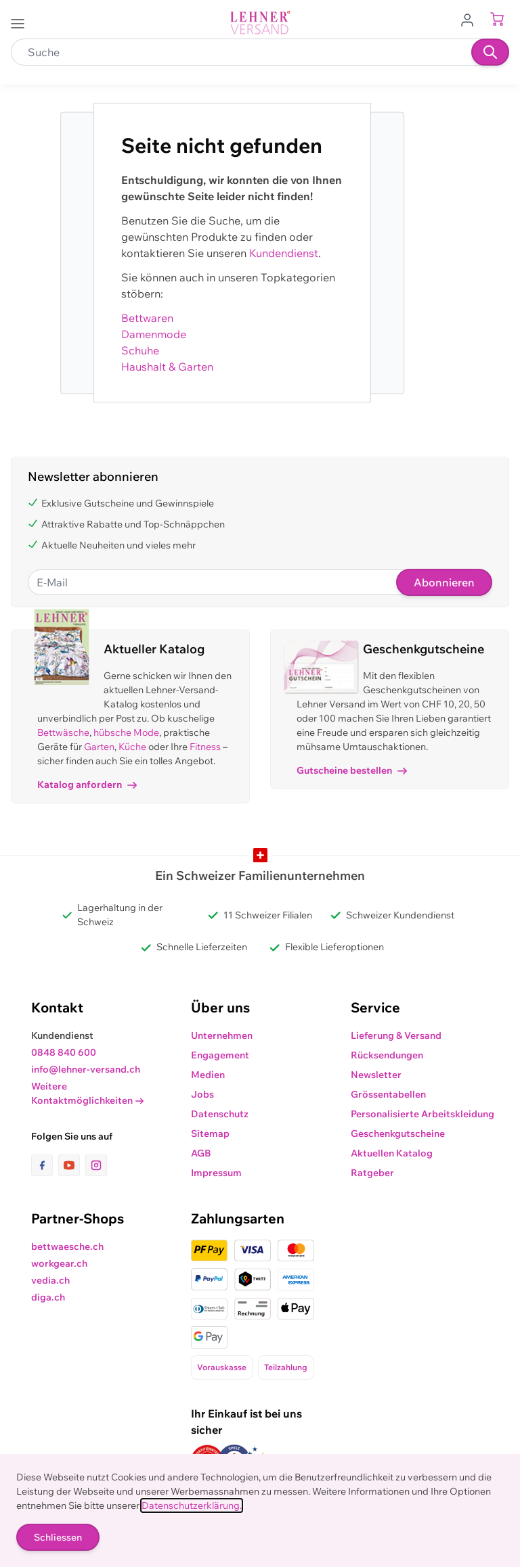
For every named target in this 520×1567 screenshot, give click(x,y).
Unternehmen (222, 1035)
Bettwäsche (63, 732)
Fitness (205, 747)
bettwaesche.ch (67, 1246)
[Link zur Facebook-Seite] (44, 1165)
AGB (201, 1153)
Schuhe (140, 350)
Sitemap (210, 1133)
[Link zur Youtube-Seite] (71, 1165)
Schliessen (58, 1537)
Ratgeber (372, 1173)
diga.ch (48, 1297)
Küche (132, 747)
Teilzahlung (285, 1367)
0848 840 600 (63, 1052)
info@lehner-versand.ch (85, 1069)
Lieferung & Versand (396, 1035)
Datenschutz (219, 1114)
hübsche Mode (126, 732)
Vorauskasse (221, 1367)
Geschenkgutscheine (398, 1133)
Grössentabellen (388, 1094)
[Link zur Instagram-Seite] (96, 1165)
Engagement (220, 1055)
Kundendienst (283, 253)
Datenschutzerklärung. (192, 1505)
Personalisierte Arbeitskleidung (422, 1114)
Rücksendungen (387, 1055)
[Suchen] (490, 52)
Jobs (202, 1094)
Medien (208, 1075)
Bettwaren (147, 318)
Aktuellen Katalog (392, 1153)
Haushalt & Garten (167, 366)
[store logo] (260, 22)
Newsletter (376, 1075)
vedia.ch (50, 1280)
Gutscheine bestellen (352, 770)
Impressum (216, 1173)
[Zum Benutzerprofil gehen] (471, 19)
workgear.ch (59, 1263)
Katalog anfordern (87, 784)
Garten (99, 747)
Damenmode (153, 334)
